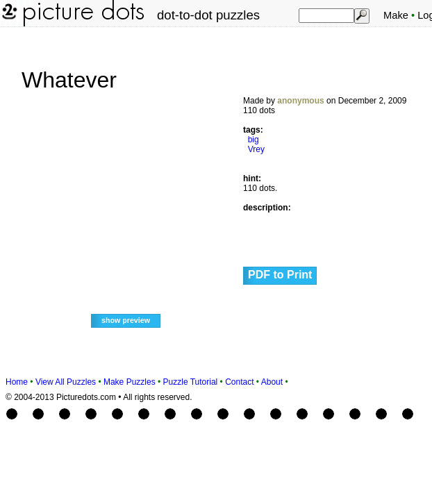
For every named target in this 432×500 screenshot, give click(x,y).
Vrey (256, 149)
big (253, 139)
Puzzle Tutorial (190, 382)
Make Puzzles (129, 382)
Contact (239, 382)
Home (17, 382)
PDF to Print (280, 275)
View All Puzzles (65, 382)
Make (395, 15)
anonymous (300, 101)
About (272, 382)
